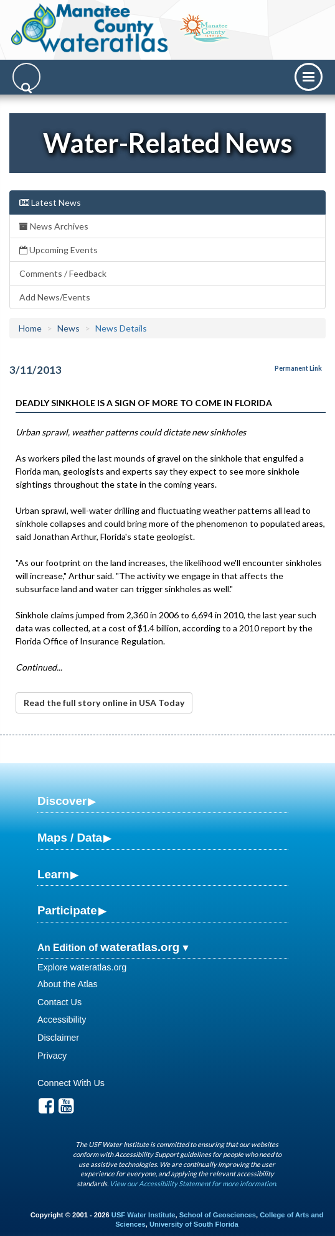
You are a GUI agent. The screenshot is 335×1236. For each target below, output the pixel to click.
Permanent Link (298, 368)
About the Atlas (67, 984)
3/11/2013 (35, 369)
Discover (62, 800)
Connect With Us (71, 1083)
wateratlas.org (139, 947)
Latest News (50, 202)
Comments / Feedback (62, 273)
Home (30, 328)
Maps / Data (69, 837)
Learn (53, 874)
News (68, 328)
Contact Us (59, 1002)
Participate (67, 910)
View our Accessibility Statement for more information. (193, 1183)
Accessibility (61, 1020)
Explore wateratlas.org (81, 967)
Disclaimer (58, 1038)
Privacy (52, 1056)
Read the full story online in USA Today (104, 702)
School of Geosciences (217, 1215)
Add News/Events (54, 297)
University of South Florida (193, 1224)
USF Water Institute (143, 1215)
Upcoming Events (58, 249)
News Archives (53, 226)
